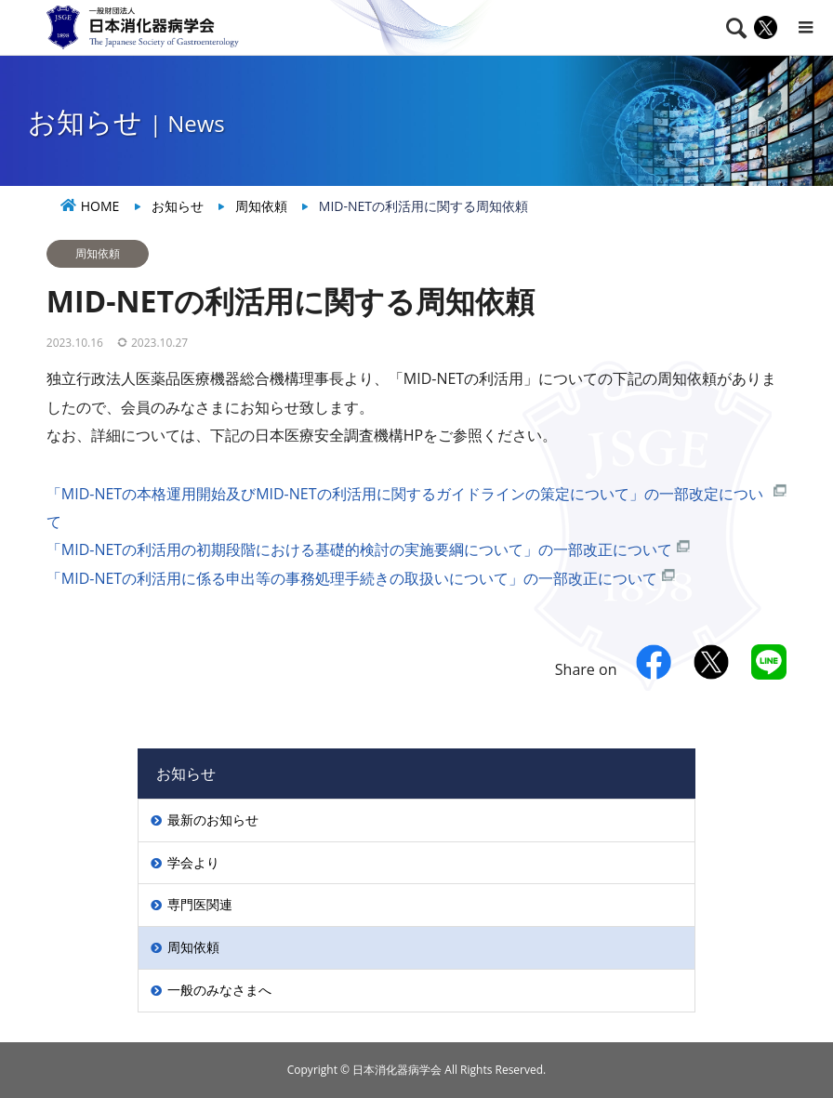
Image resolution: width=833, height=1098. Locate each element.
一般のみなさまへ (219, 990)
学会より (193, 862)
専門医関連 (199, 904)
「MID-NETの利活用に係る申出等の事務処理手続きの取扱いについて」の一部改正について (351, 578)
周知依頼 (97, 253)
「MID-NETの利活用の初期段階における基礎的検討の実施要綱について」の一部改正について (359, 549)
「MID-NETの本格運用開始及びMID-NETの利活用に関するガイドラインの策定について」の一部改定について (404, 507)
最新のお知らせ (212, 819)
